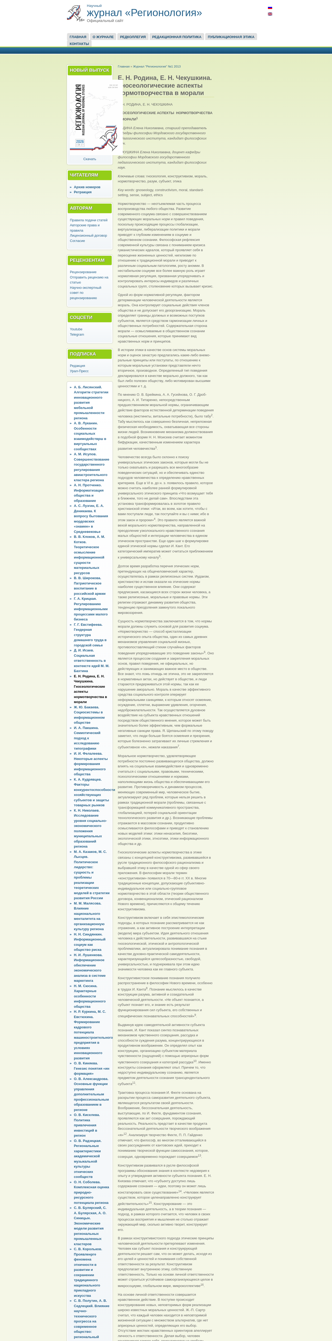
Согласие (77, 241)
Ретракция (83, 192)
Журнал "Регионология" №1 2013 (157, 66)
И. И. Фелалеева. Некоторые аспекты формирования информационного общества (91, 764)
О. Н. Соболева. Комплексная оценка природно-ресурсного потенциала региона (91, 1192)
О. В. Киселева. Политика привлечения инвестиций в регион (87, 1125)
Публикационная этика (231, 37)
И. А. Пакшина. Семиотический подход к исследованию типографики (87, 738)
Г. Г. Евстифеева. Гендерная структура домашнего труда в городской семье (90, 635)
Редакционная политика (176, 37)
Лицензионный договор (88, 235)
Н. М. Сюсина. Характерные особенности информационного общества (90, 996)
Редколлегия (133, 37)
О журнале (103, 37)
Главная (78, 37)
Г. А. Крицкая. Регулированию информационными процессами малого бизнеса (91, 609)
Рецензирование (83, 272)
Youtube (76, 329)
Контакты (79, 44)
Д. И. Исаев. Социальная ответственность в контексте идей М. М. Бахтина (91, 660)
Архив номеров (87, 187)
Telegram (77, 334)
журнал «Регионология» (144, 12)
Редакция (77, 366)
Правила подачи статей (88, 220)
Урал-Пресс (79, 371)
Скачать (89, 159)
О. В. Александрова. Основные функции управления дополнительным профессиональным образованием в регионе (91, 1094)
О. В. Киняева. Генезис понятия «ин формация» (91, 1068)
